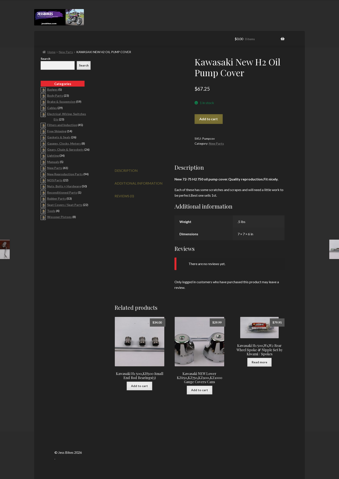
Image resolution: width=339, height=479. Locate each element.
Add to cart (208, 119)
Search (45, 58)
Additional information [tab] (139, 183)
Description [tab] (126, 170)
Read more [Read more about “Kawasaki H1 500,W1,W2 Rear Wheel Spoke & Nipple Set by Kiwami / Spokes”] (259, 362)
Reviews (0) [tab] (124, 196)
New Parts (66, 52)
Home (52, 52)
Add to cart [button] (139, 386)
